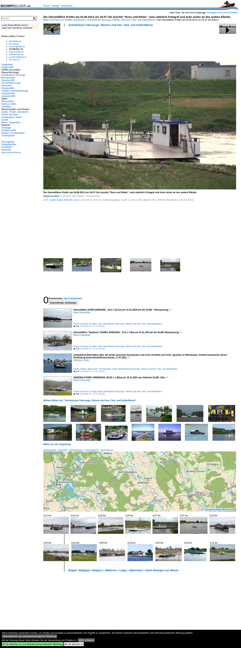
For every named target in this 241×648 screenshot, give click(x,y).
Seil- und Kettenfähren (143, 20)
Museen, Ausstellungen (13, 133)
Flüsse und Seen (9, 114)
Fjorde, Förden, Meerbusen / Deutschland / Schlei (95, 369)
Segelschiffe (7, 67)
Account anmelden (228, 12)
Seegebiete (7, 64)
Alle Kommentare (72, 298)
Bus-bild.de (14, 44)
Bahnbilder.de (15, 41)
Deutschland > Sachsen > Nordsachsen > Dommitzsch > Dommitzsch (78, 450)
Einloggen (212, 12)
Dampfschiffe (7, 80)
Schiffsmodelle (8, 130)
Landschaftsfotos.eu (18, 57)
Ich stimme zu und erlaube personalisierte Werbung (32, 644)
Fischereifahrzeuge (11, 83)
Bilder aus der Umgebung (57, 444)
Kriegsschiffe (7, 88)
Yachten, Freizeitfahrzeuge (14, 91)
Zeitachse (6, 149)
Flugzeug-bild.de (16, 52)
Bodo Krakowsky (81, 312)
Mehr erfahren (86, 640)
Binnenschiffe (8, 77)
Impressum (66, 6)
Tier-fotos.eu (14, 59)
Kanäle (4, 120)
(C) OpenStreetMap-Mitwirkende (218, 509)
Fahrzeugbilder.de (17, 46)
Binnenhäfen (7, 101)
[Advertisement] (111, 45)
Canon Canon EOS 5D (61, 200)
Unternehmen (8, 135)
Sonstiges (6, 127)
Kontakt (55, 6)
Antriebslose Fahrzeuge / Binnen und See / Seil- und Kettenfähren (110, 25)
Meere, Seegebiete (10, 122)
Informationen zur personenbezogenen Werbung (29, 636)
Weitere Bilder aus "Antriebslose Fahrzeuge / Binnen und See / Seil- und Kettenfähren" (89, 400)
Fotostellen (6, 147)
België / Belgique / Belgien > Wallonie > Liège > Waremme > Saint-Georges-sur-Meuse (123, 570)
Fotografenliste (8, 144)
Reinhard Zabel (81, 360)
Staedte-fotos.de (16, 54)
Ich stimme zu (74, 644)
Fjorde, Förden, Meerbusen (15, 112)
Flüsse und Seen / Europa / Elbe (87, 324)
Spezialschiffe (8, 96)
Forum (46, 6)
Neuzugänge (7, 142)
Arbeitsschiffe (8, 93)
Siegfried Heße (51, 196)
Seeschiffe (6, 85)
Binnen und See (122, 20)
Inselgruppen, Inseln (11, 117)
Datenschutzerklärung (11, 152)
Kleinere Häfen (8, 104)
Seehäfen (6, 106)
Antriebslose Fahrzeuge (99, 20)
